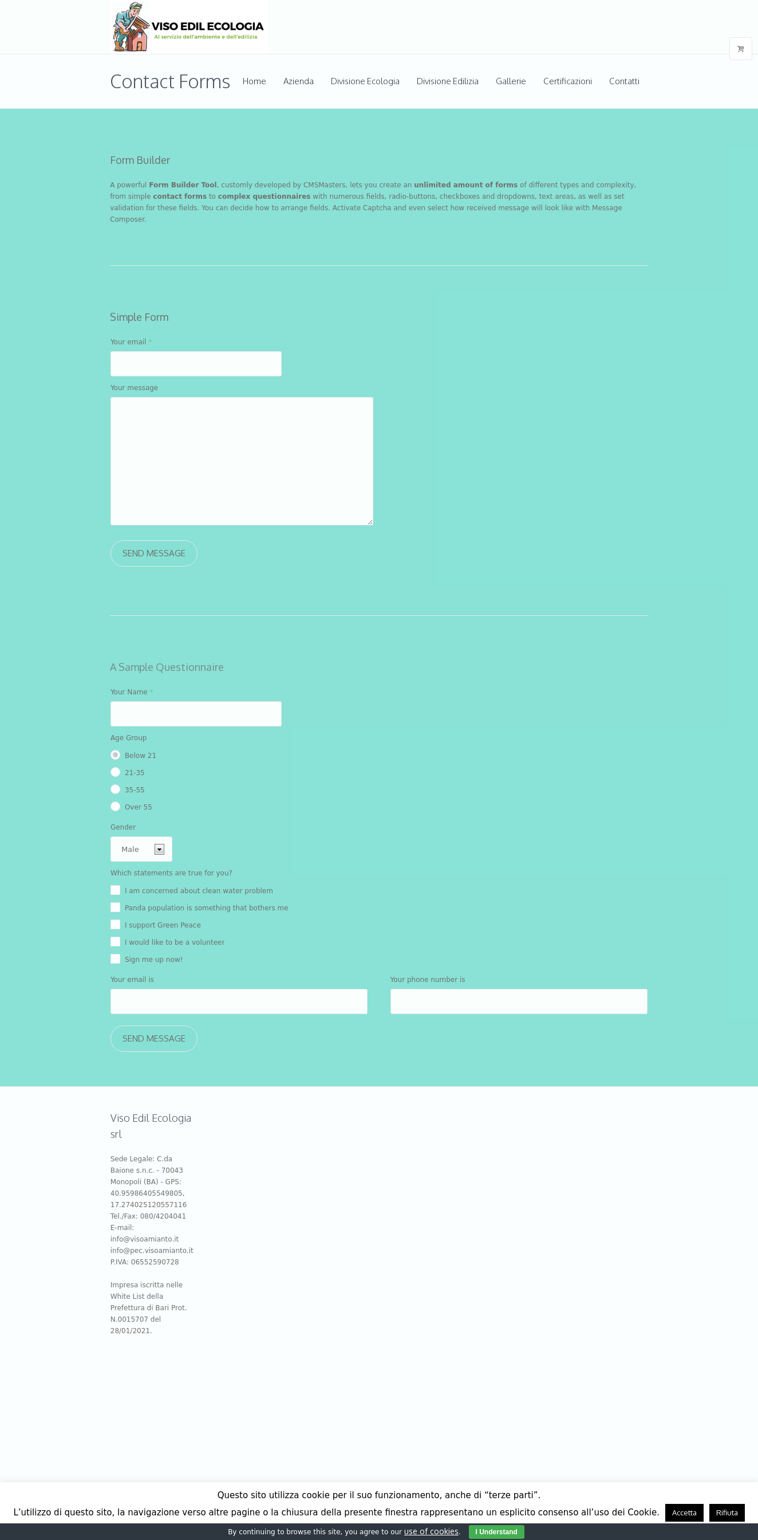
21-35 (135, 773)
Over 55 (138, 807)
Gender (123, 827)
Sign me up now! (154, 960)
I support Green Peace (163, 925)
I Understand (497, 1532)
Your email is (132, 980)
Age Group (128, 738)
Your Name (131, 692)
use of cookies (431, 1531)
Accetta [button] (684, 1512)
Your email (131, 342)
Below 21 (140, 756)
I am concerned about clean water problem (199, 891)
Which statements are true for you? (171, 873)
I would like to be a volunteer (175, 942)
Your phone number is (427, 980)
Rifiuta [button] (727, 1512)
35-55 (135, 790)
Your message (134, 388)
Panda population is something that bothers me (207, 908)
